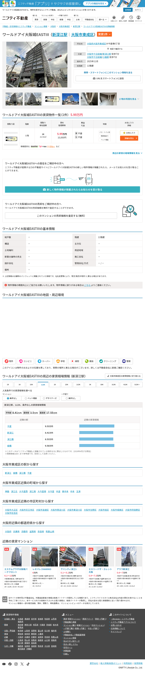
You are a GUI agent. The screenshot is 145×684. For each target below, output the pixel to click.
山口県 (47, 640)
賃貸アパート (87, 618)
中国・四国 (8, 640)
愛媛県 (27, 643)
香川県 (20, 643)
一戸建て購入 (68, 628)
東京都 (20, 624)
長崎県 (34, 646)
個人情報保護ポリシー (110, 663)
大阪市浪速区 (42, 509)
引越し (66, 653)
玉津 (78, 491)
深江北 (14, 491)
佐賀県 (27, 646)
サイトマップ (116, 631)
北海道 (20, 618)
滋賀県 (32, 531)
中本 (72, 491)
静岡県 (34, 633)
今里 (9, 426)
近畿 (6, 637)
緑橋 (9, 445)
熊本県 (40, 646)
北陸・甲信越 (9, 630)
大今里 (51, 491)
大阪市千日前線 (94, 53)
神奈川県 (28, 624)
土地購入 (67, 631)
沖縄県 (29, 648)
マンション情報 (69, 638)
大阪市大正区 (11, 509)
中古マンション (98, 625)
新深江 (10, 432)
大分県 (47, 646)
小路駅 (106, 57)
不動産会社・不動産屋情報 (74, 634)
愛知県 (20, 633)
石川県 (47, 630)
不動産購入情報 (69, 622)
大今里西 (23, 491)
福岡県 (20, 646)
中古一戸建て (93, 628)
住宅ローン (67, 647)
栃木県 (55, 624)
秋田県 (47, 618)
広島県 (20, 640)
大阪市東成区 (82, 34)
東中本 (65, 491)
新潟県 (20, 630)
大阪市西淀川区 (58, 509)
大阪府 (90, 43)
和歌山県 (50, 531)
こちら (87, 285)
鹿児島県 (21, 648)
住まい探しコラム (70, 644)
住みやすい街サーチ (71, 641)
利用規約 (128, 663)
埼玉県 (35, 624)
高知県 (34, 643)
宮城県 (40, 618)
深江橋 (10, 439)
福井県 (53, 630)
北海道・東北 (9, 618)
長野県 (34, 630)
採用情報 (138, 663)
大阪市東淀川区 (74, 509)
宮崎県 (53, 646)
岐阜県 (27, 633)
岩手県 (34, 618)
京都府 (24, 531)
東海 (6, 633)
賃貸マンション (74, 618)
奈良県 (41, 531)
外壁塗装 (67, 650)
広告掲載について (118, 628)
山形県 (53, 618)
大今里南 (42, 491)
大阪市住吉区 (11, 512)
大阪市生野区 (90, 509)
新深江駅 (59, 34)
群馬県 (20, 627)
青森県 (27, 618)
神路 (7, 491)
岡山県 (27, 640)
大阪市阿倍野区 (132, 509)
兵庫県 (16, 531)
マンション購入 (69, 625)
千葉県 (42, 624)
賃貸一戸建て (100, 618)
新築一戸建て (80, 628)
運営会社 (94, 663)
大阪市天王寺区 (26, 509)
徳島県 (53, 640)
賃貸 (65, 618)
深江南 (32, 491)
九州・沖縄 (8, 646)
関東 (6, 624)
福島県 (20, 621)
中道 (58, 491)
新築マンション (83, 625)
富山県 (40, 630)
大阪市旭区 (103, 509)
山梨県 (27, 630)
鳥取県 (34, 640)
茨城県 (49, 624)
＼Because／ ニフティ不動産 (122, 618)
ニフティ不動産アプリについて (123, 622)
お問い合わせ (116, 625)
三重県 (40, 633)
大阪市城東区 (117, 509)
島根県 (40, 640)
